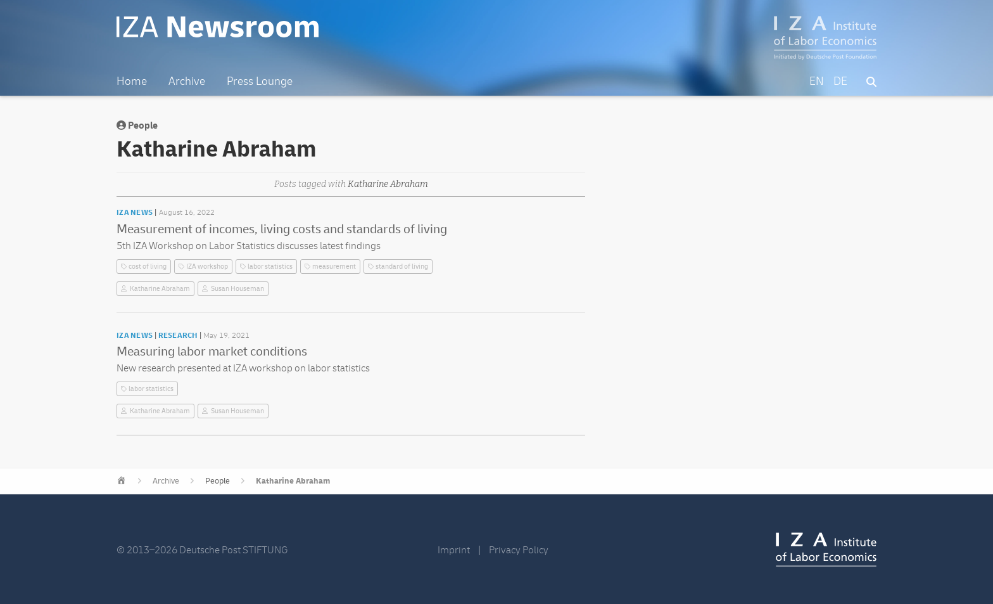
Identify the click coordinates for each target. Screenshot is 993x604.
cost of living (148, 266)
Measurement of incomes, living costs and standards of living (282, 229)
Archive (166, 481)
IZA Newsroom (220, 27)
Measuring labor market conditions (212, 351)
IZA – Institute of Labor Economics (825, 38)
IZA (826, 549)
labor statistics (270, 266)
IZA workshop (207, 266)
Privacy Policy (518, 550)
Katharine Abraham (160, 289)
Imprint (454, 550)
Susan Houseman (237, 289)
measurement (334, 266)
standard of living (402, 266)
